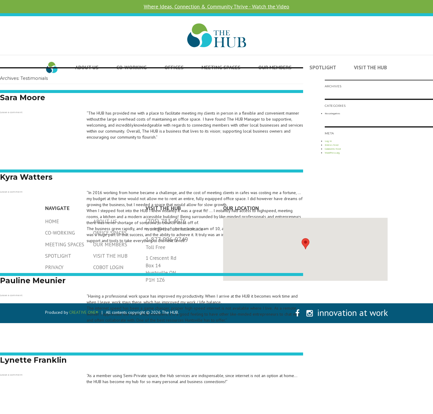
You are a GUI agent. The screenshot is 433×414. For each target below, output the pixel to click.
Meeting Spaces (64, 244)
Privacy (54, 267)
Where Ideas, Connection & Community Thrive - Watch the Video (216, 6)
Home (52, 221)
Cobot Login (108, 267)
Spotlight (322, 67)
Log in (328, 141)
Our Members (110, 244)
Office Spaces (110, 233)
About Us (105, 221)
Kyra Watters (26, 177)
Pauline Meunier (33, 280)
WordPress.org (332, 152)
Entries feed (331, 144)
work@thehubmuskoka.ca (174, 229)
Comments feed (333, 148)
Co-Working (60, 233)
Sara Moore (22, 97)
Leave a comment (11, 112)
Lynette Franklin (33, 360)
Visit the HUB (370, 67)
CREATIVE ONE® (83, 312)
